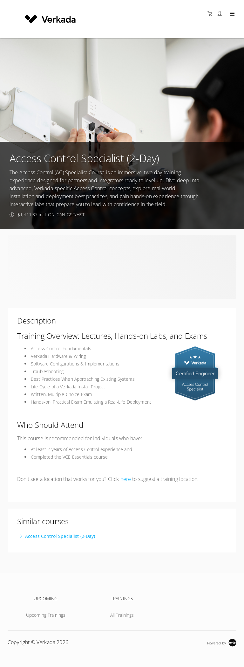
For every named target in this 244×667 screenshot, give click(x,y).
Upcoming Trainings (46, 615)
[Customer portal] (221, 13)
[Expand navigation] (231, 14)
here (125, 479)
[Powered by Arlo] (221, 642)
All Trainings (122, 615)
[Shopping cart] (211, 13)
